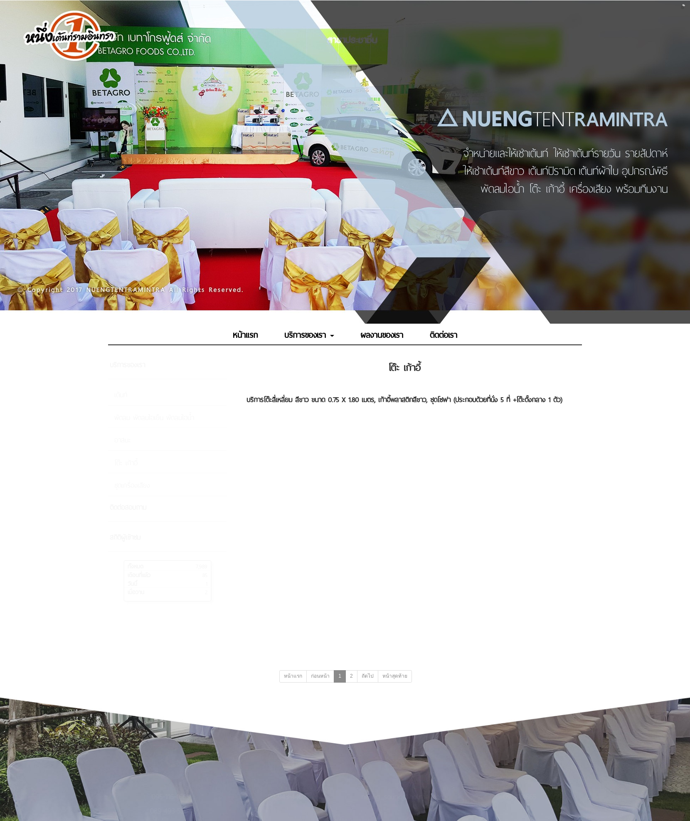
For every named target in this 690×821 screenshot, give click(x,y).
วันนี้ (132, 583)
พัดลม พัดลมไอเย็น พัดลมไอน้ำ (154, 416)
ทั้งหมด (135, 565)
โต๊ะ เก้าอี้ (126, 462)
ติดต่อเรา (443, 334)
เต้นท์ (120, 394)
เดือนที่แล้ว (139, 574)
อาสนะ (122, 439)
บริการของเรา (309, 334)
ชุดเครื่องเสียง (132, 484)
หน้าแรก (245, 334)
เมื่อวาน (136, 591)
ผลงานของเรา (381, 334)
